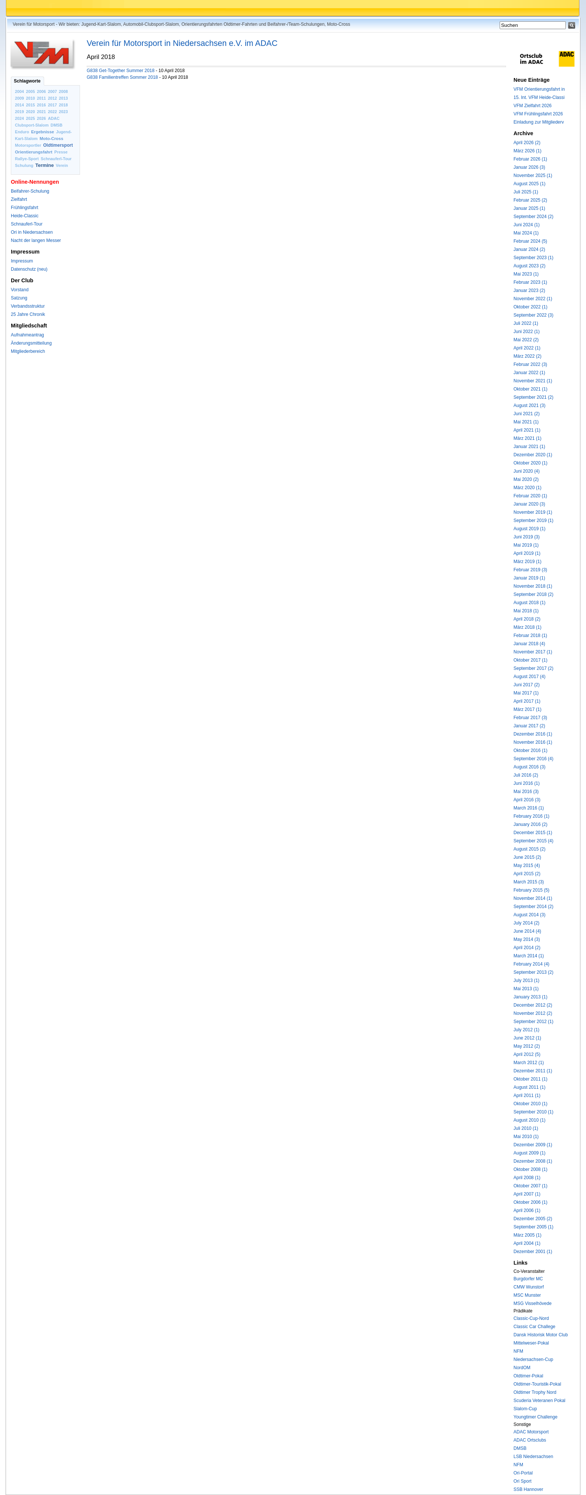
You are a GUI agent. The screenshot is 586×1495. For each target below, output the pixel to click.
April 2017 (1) (526, 701)
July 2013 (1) (526, 980)
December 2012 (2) (532, 1005)
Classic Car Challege (534, 1326)
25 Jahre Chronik (28, 314)
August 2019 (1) (529, 528)
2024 (19, 118)
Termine (45, 165)
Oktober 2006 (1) (530, 1202)
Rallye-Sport (27, 158)
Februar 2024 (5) (530, 241)
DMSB (56, 125)
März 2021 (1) (527, 438)
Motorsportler (28, 145)
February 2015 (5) (531, 890)
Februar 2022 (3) (530, 364)
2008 (63, 91)
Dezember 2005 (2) (532, 1218)
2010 (30, 98)
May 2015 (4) (526, 865)
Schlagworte (27, 81)
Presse (60, 152)
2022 (52, 111)
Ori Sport (522, 1481)
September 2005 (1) (533, 1227)
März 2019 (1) (527, 561)
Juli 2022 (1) (525, 323)
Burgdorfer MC (528, 1278)
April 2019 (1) (526, 553)
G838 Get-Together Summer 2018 (120, 70)
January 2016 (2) (530, 824)
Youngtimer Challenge (535, 1417)
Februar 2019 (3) (530, 569)
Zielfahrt (19, 199)
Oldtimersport (58, 145)
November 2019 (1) (532, 512)
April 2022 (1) (526, 348)
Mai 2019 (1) (526, 545)
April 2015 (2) (526, 873)
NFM (518, 1351)
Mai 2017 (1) (526, 693)
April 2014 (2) (526, 947)
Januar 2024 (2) (529, 249)
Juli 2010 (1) (525, 1128)
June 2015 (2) (527, 857)
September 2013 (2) (533, 972)
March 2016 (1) (528, 808)
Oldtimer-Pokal (528, 1376)
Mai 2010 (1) (526, 1136)
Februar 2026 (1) (530, 159)
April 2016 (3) (526, 799)
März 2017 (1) (527, 709)
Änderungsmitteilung (31, 343)
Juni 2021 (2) (526, 413)
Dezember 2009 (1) (532, 1144)
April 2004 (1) (526, 1243)
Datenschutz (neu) (29, 269)
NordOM (521, 1367)
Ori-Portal (523, 1473)
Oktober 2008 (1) (530, 1169)
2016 (41, 105)
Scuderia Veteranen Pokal (539, 1400)
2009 (19, 98)
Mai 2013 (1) (526, 988)
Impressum (22, 261)
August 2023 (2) (529, 265)
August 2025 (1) (529, 183)
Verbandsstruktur (28, 306)
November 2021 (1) (532, 380)
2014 (19, 105)
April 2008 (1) (526, 1177)
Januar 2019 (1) (529, 578)
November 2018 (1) (532, 586)
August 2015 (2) (529, 849)
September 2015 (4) (533, 840)
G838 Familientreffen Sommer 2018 (122, 77)
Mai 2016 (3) (526, 791)
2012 (52, 98)
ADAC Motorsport (531, 1432)
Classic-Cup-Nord (531, 1318)
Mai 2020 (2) (526, 479)
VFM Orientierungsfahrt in (539, 89)
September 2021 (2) (533, 397)
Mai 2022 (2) (526, 339)
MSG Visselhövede (532, 1303)
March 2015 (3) (528, 882)
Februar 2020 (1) (530, 495)
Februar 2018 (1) (530, 635)
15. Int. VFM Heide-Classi (539, 97)
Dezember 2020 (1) (532, 454)
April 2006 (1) (526, 1210)
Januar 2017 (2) (529, 725)
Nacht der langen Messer (36, 240)
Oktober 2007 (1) (530, 1185)
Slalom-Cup (525, 1408)
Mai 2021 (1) (526, 422)
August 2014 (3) (529, 914)
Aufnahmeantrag (27, 335)
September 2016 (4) (533, 758)
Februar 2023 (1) (530, 282)
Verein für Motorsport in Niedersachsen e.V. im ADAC (182, 43)
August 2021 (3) (529, 405)
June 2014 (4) (527, 931)
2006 (41, 91)
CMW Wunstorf (528, 1287)
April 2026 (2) (526, 142)
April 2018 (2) (526, 619)
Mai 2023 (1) (526, 274)
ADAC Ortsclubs (529, 1440)
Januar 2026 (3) (529, 167)
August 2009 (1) (529, 1153)
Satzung (19, 298)
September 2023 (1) (533, 257)
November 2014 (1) (532, 898)
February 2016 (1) (531, 816)
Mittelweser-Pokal (531, 1343)
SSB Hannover (528, 1489)
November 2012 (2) (532, 1013)
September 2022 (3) (533, 315)
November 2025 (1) (532, 175)
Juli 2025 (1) (525, 192)
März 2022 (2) (527, 356)
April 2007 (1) (526, 1194)
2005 (30, 91)
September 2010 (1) (533, 1112)
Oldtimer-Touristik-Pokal (537, 1384)
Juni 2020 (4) (526, 471)
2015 (30, 105)
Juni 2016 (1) (526, 783)
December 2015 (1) (532, 832)
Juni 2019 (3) (526, 537)
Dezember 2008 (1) (532, 1161)
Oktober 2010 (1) (530, 1103)
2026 (41, 118)
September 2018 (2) (533, 594)
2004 (19, 91)
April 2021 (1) (526, 430)
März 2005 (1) (527, 1235)
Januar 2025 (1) (529, 208)
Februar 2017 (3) (530, 717)
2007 (52, 91)
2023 (63, 111)
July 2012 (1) (526, 1029)
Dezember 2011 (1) (532, 1070)
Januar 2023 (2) (529, 290)
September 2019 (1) (533, 520)
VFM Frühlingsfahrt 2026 (538, 113)
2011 (41, 98)
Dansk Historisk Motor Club (540, 1334)
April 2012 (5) (526, 1054)
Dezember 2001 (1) (532, 1251)
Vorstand (19, 289)
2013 (63, 98)
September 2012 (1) (533, 1021)
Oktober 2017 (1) (530, 660)
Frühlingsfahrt (24, 207)
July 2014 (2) (526, 923)
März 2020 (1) (527, 487)
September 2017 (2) (533, 668)
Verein (62, 165)
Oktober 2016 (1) (530, 750)
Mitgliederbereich (28, 351)
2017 (52, 105)
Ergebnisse (42, 132)
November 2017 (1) (532, 652)
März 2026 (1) (527, 150)
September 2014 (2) (533, 906)
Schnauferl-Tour (56, 158)
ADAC (53, 118)
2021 (41, 111)
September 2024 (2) (533, 216)
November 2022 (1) (532, 298)
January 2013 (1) (530, 997)
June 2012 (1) (527, 1038)
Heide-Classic (24, 215)
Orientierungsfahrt (33, 152)
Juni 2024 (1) (526, 224)
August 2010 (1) (529, 1120)
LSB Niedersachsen (533, 1456)
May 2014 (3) (526, 939)
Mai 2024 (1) (526, 233)
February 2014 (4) (531, 964)
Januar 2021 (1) (529, 446)
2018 (63, 105)
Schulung (24, 165)
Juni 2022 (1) (526, 331)
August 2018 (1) (529, 602)
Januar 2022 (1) (529, 372)
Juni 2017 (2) (526, 684)
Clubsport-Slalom (32, 125)
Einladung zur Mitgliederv (538, 122)
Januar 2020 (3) (529, 504)
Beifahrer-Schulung (30, 191)
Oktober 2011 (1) (530, 1079)
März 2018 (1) (527, 627)
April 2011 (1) (526, 1095)
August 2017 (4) (529, 676)
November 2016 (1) (532, 742)
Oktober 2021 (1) (530, 389)
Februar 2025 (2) (530, 200)
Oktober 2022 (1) (530, 307)
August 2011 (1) (529, 1087)
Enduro (22, 132)
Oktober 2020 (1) (530, 463)
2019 (19, 111)
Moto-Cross (51, 138)
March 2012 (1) (528, 1062)
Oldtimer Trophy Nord (534, 1392)
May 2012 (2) (526, 1046)
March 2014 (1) (528, 955)
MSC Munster (527, 1295)
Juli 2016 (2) (525, 775)
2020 (30, 111)
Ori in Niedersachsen (32, 232)
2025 (30, 118)
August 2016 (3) (529, 767)
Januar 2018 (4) (529, 643)
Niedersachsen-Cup (533, 1359)
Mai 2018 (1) (526, 610)
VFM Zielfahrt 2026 (532, 105)
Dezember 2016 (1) (532, 734)
